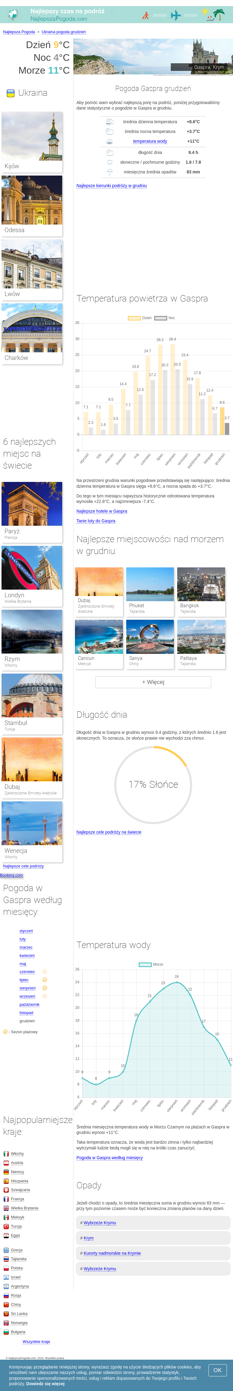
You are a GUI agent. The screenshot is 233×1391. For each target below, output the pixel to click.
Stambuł (16, 723)
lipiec (24, 980)
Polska (17, 1268)
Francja (11, 537)
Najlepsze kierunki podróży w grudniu (111, 185)
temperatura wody (150, 141)
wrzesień (27, 996)
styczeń (26, 931)
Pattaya (188, 658)
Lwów (12, 294)
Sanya (136, 658)
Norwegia (19, 1322)
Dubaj (84, 600)
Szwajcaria (20, 1189)
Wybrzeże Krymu (100, 1222)
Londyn (14, 595)
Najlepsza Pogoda (19, 32)
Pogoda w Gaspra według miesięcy (109, 1157)
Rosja (16, 1295)
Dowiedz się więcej (45, 1383)
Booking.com (11, 875)
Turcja (10, 729)
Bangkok (189, 605)
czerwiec (27, 971)
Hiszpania (19, 1181)
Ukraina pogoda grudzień (64, 32)
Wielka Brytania (18, 601)
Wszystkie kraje (36, 1341)
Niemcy (17, 1172)
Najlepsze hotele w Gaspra (101, 511)
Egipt (15, 1235)
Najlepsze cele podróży (23, 866)
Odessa (15, 230)
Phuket (136, 605)
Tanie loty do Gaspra (95, 520)
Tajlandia (18, 1259)
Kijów (12, 166)
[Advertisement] (153, 235)
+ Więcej (153, 682)
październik (30, 1004)
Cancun (86, 658)
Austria (17, 1162)
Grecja (16, 1250)
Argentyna (20, 1286)
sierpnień (28, 988)
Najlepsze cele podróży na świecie (108, 832)
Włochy (11, 665)
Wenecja (16, 850)
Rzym (12, 659)
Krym (89, 1238)
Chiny (16, 1304)
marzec (26, 947)
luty (23, 939)
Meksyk (17, 1217)
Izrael (16, 1277)
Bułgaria (18, 1332)
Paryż (12, 531)
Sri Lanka (19, 1313)
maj (23, 963)
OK (218, 1370)
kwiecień (27, 955)
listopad (26, 1012)
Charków (16, 357)
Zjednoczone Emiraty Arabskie (31, 793)
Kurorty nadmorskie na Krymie (112, 1253)
